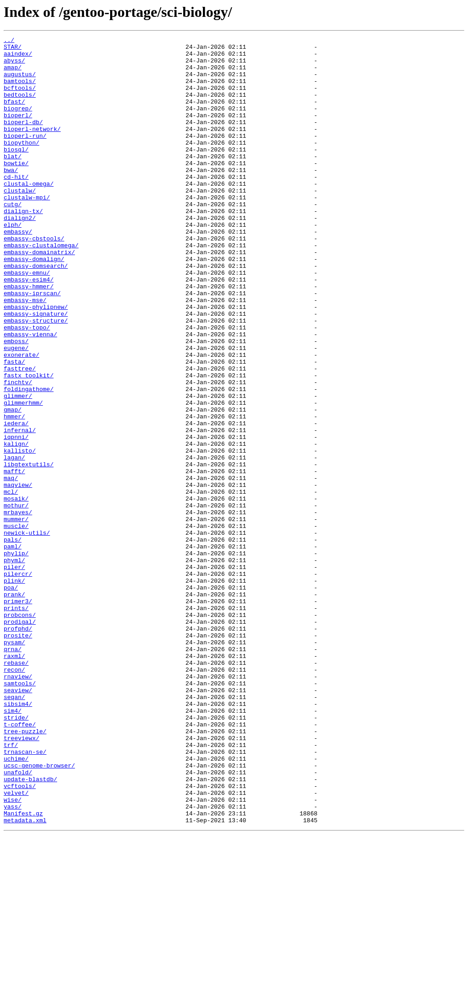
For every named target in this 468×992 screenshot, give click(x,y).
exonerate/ (21, 419)
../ (9, 41)
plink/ (14, 690)
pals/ (12, 641)
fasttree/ (20, 435)
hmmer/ (14, 493)
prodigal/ (20, 739)
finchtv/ (18, 452)
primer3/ (18, 714)
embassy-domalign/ (34, 304)
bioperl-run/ (25, 156)
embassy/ (18, 271)
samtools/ (20, 813)
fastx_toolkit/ (28, 443)
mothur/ (16, 599)
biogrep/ (18, 123)
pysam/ (14, 764)
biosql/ (16, 172)
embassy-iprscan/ (32, 345)
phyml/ (14, 665)
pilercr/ (18, 682)
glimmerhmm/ (23, 476)
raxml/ (14, 780)
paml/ (12, 649)
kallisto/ (20, 534)
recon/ (14, 797)
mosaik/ (16, 591)
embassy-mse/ (25, 353)
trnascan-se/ (25, 895)
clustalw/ (20, 222)
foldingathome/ (28, 460)
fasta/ (14, 427)
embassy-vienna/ (30, 394)
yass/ (12, 961)
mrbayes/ (18, 608)
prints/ (16, 723)
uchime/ (16, 903)
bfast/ (14, 115)
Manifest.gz (23, 969)
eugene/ (16, 411)
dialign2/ (20, 255)
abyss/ (14, 66)
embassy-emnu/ (27, 320)
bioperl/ (18, 131)
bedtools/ (20, 107)
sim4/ (12, 846)
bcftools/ (20, 98)
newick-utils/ (27, 632)
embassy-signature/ (36, 369)
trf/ (11, 887)
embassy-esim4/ (28, 328)
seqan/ (14, 829)
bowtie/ (16, 189)
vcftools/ (20, 936)
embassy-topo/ (27, 386)
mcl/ (11, 583)
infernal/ (20, 509)
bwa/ (11, 197)
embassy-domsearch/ (36, 312)
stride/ (16, 854)
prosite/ (18, 756)
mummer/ (16, 616)
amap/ (12, 74)
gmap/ (12, 484)
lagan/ (14, 542)
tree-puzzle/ (25, 871)
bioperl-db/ (23, 140)
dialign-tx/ (23, 246)
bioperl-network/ (32, 148)
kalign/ (16, 526)
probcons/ (20, 731)
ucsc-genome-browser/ (39, 912)
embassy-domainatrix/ (39, 296)
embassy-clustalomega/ (41, 287)
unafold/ (18, 920)
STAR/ (12, 49)
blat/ (12, 181)
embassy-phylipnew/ (36, 361)
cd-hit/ (16, 205)
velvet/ (16, 944)
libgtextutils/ (28, 550)
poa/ (11, 698)
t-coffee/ (20, 862)
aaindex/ (18, 57)
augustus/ (20, 82)
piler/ (14, 673)
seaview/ (18, 821)
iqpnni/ (16, 517)
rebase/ (16, 788)
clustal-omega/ (28, 213)
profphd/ (18, 747)
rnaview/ (18, 805)
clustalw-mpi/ (27, 230)
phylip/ (16, 657)
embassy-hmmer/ (28, 337)
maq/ (11, 567)
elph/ (12, 263)
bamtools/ (20, 90)
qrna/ (12, 772)
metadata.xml (25, 977)
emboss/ (16, 402)
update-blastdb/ (30, 928)
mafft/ (14, 558)
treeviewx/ (21, 879)
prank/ (14, 706)
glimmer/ (18, 468)
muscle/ (16, 624)
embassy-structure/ (36, 378)
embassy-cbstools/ (34, 279)
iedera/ (16, 501)
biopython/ (21, 164)
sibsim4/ (18, 838)
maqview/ (18, 575)
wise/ (12, 953)
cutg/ (12, 238)
